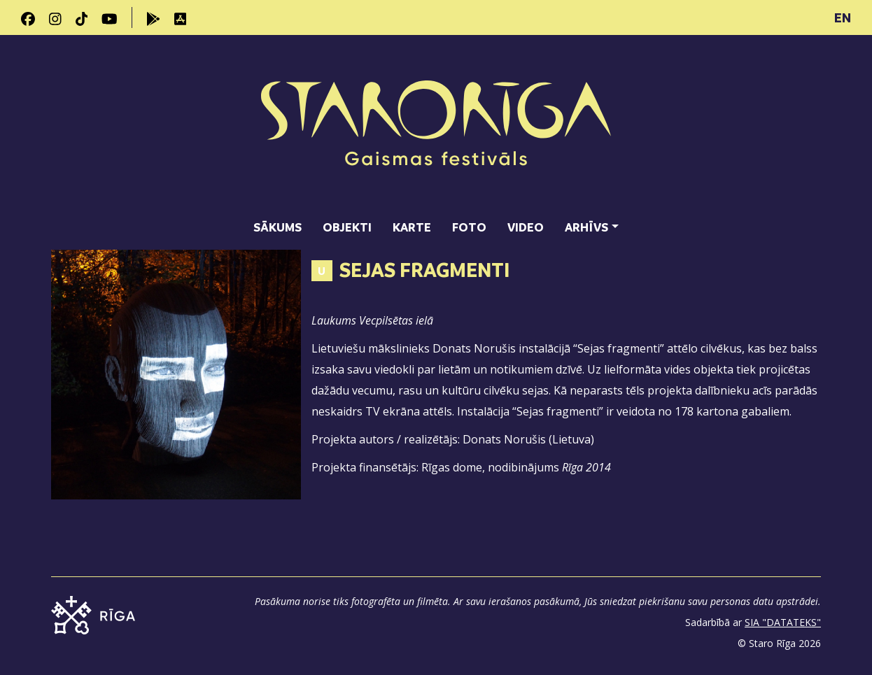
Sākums (277, 227)
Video (525, 227)
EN (842, 17)
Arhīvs (586, 227)
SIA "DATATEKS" (783, 622)
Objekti (347, 227)
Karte (412, 227)
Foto (469, 227)
